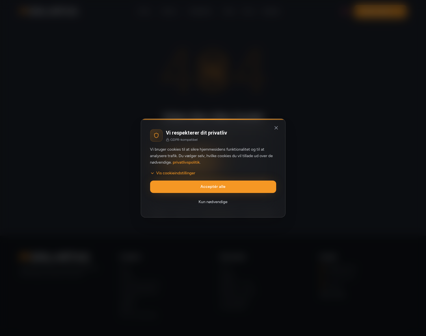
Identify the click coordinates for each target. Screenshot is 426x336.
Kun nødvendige (212, 201)
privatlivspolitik (186, 162)
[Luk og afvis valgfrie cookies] (276, 127)
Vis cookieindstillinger (172, 173)
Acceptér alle (213, 186)
